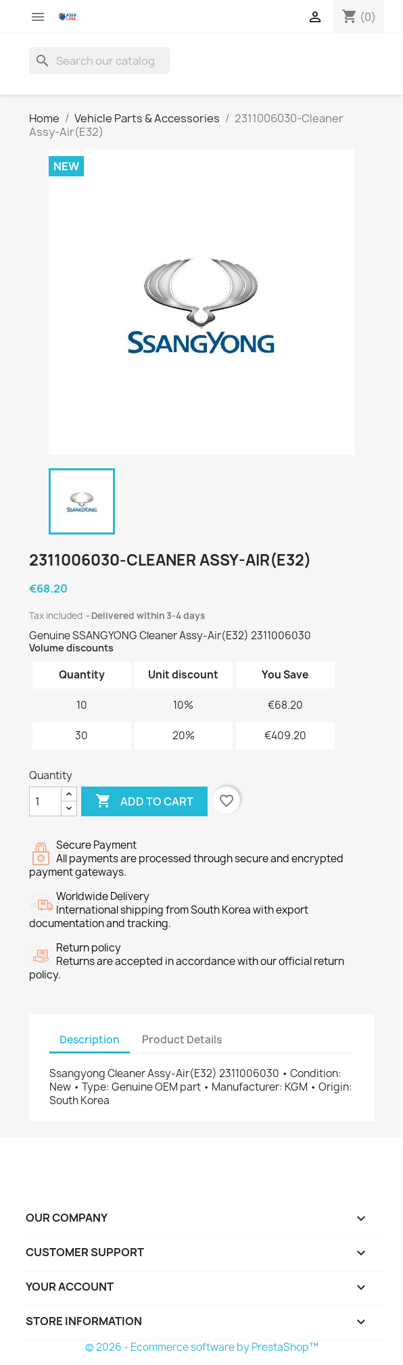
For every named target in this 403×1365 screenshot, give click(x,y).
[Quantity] (45, 801)
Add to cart (144, 801)
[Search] (99, 60)
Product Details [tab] (182, 1040)
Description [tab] (90, 1040)
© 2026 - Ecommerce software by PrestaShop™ (201, 1347)
